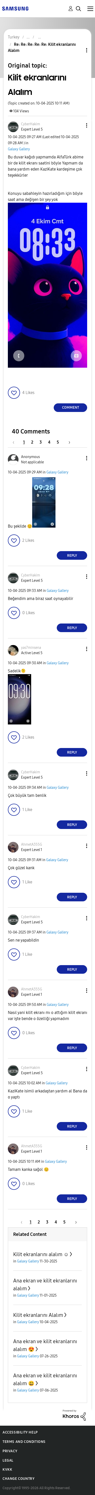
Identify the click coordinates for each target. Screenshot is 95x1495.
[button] (78, 125)
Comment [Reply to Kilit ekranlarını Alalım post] (70, 407)
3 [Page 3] (41, 442)
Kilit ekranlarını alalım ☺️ (41, 1254)
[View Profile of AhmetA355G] (31, 844)
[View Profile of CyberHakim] (30, 124)
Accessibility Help (20, 1432)
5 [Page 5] (58, 442)
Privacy (10, 1451)
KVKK (7, 1469)
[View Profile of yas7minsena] (31, 648)
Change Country (18, 1479)
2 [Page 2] (32, 442)
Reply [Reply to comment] (72, 555)
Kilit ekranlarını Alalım (38, 1315)
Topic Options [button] (78, 50)
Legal (8, 1460)
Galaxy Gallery (19, 149)
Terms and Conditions (24, 1442)
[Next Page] (67, 442)
